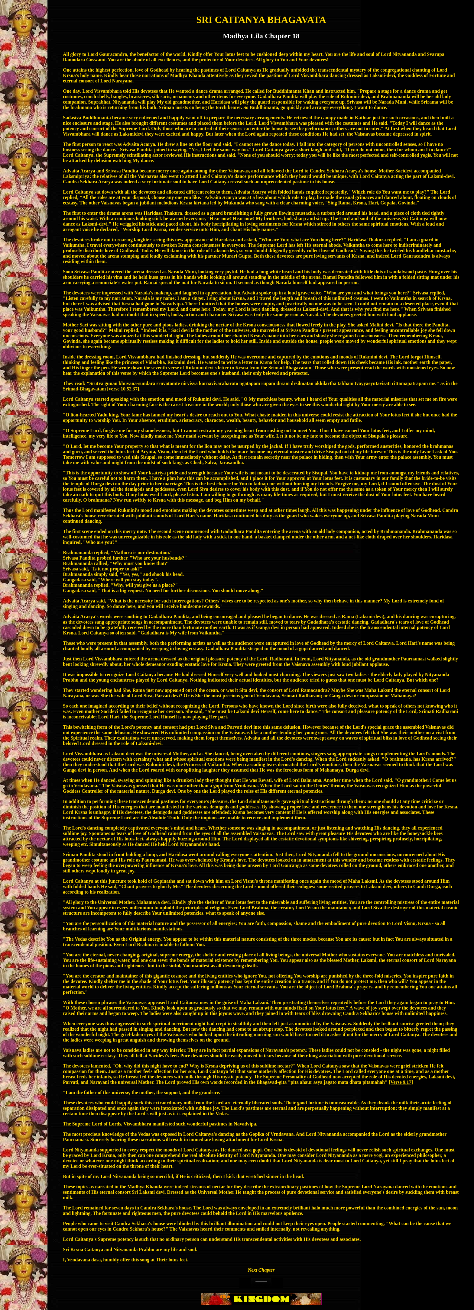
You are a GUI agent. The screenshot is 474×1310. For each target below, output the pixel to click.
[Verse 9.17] (401, 1082)
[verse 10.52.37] (123, 388)
